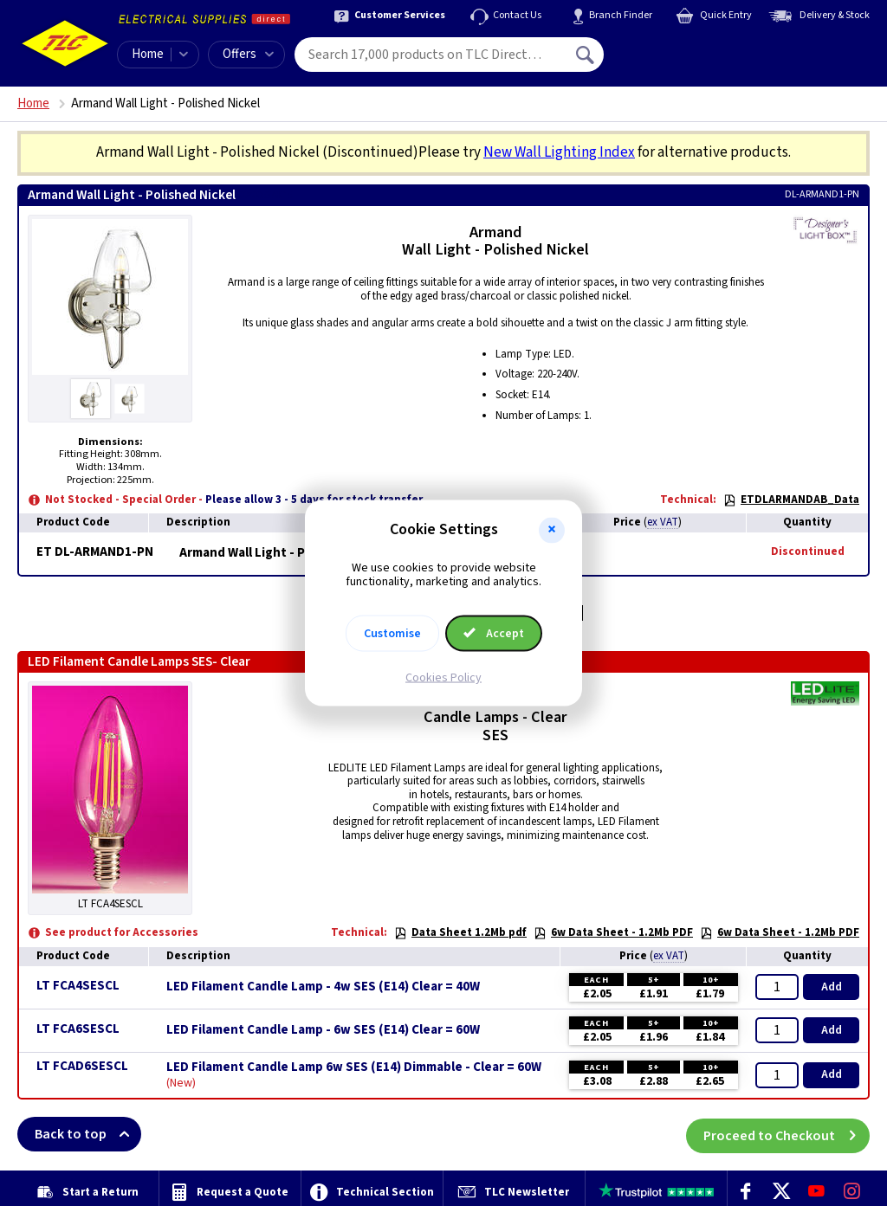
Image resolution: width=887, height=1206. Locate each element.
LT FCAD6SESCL (82, 1066)
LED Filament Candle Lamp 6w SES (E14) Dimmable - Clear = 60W (353, 1067)
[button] (552, 530)
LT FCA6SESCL (78, 1029)
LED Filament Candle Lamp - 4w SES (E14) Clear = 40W (323, 987)
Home (148, 54)
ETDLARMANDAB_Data (791, 499)
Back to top (88, 1134)
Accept (493, 633)
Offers (248, 54)
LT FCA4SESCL (78, 986)
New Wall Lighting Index (559, 152)
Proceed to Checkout (786, 1134)
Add (831, 987)
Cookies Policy (443, 678)
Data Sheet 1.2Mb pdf (460, 932)
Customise (392, 633)
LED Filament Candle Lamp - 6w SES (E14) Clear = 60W (323, 1030)
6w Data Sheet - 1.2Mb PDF (613, 932)
